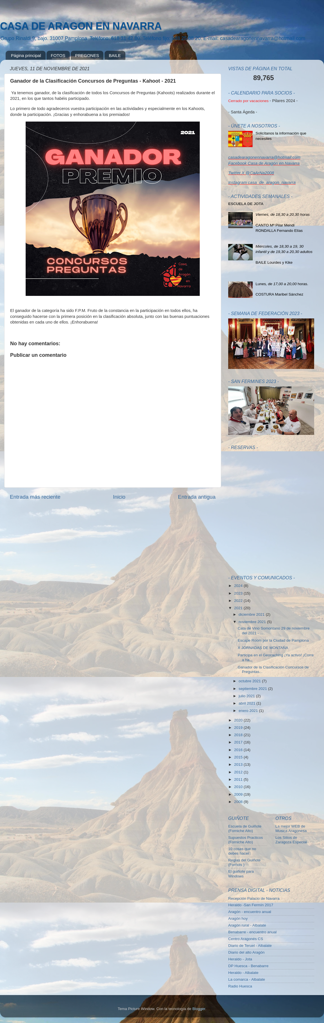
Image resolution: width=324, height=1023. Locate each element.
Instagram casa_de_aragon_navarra (262, 182)
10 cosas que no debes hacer (242, 851)
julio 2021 (247, 696)
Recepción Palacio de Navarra (253, 898)
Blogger (198, 1009)
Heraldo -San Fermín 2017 (250, 905)
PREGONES (87, 55)
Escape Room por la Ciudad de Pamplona (273, 640)
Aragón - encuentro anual (249, 912)
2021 (239, 608)
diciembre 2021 (252, 614)
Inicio (119, 497)
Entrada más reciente (35, 497)
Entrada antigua (197, 497)
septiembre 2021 (253, 689)
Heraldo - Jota (240, 959)
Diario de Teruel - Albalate (250, 945)
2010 (239, 787)
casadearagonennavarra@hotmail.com (264, 157)
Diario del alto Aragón (246, 952)
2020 (239, 720)
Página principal (26, 55)
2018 (239, 735)
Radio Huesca (240, 986)
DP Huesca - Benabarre (248, 966)
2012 (239, 772)
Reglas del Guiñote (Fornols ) (244, 862)
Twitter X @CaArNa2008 (251, 173)
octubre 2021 (250, 681)
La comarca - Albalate (246, 979)
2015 (239, 757)
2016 (239, 750)
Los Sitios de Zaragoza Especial (291, 839)
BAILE (115, 55)
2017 (239, 742)
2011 (239, 779)
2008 (239, 802)
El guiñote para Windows (241, 873)
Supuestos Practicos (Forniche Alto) (245, 839)
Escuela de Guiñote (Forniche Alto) (244, 828)
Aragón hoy (238, 918)
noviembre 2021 (253, 622)
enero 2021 (249, 711)
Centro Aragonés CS (245, 939)
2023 (239, 593)
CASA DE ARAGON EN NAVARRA (81, 26)
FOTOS (58, 55)
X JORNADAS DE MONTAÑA (263, 648)
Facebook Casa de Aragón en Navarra (264, 163)
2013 (239, 764)
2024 (239, 586)
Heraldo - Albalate (243, 973)
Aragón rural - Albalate (247, 925)
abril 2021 (247, 703)
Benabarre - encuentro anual (252, 932)
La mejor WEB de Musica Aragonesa (291, 828)
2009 (239, 794)
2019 (239, 727)
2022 (239, 601)
